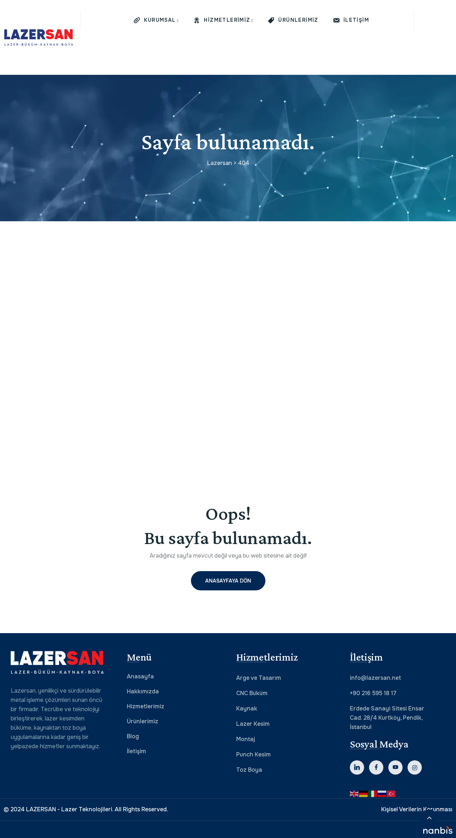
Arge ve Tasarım (258, 678)
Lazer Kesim (253, 724)
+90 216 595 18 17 (373, 693)
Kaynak (246, 708)
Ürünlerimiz (142, 721)
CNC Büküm (252, 693)
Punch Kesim (253, 754)
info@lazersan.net (375, 678)
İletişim (136, 751)
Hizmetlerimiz (145, 706)
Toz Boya (249, 770)
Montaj (245, 739)
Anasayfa (140, 676)
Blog (133, 736)
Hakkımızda (143, 691)
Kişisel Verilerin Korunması (416, 809)
